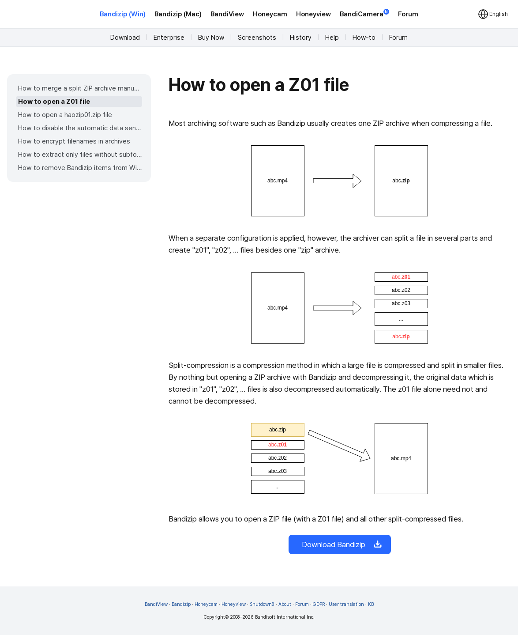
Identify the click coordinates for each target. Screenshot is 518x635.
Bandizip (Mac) (178, 14)
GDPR (319, 604)
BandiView (227, 14)
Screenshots (257, 38)
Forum (408, 14)
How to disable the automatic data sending (80, 128)
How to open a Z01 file (54, 102)
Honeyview (313, 14)
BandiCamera (364, 13)
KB (371, 604)
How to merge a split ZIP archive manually (80, 88)
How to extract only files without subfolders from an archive (80, 155)
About (284, 604)
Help (332, 38)
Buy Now (211, 38)
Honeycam (270, 14)
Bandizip (181, 604)
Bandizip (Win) (123, 14)
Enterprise (169, 38)
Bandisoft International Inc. (285, 617)
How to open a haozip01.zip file (65, 115)
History (301, 38)
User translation (346, 604)
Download (125, 38)
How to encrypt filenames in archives (74, 141)
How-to (364, 38)
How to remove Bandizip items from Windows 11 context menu (80, 168)
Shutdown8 (262, 604)
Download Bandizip (340, 544)
